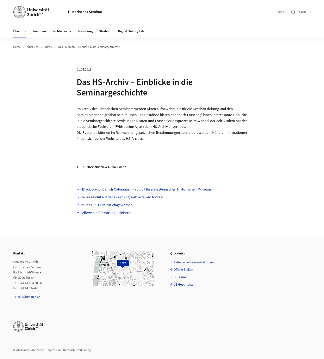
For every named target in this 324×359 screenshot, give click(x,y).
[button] (148, 256)
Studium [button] (105, 31)
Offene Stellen (183, 269)
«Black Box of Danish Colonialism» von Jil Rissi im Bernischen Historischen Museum (145, 189)
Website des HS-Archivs (124, 138)
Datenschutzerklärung (77, 350)
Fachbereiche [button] (61, 31)
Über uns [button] (19, 31)
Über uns (32, 47)
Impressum (54, 350)
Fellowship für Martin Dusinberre (105, 212)
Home (280, 12)
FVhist (120, 126)
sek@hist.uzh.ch (29, 297)
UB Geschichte (183, 284)
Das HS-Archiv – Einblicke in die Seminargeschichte (89, 47)
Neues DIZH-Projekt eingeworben (106, 205)
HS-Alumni (181, 277)
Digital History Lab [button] (131, 31)
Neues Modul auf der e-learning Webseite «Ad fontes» (122, 197)
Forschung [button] (85, 31)
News (48, 47)
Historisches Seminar (85, 11)
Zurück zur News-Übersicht (101, 167)
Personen (39, 31)
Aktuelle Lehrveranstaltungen (194, 262)
